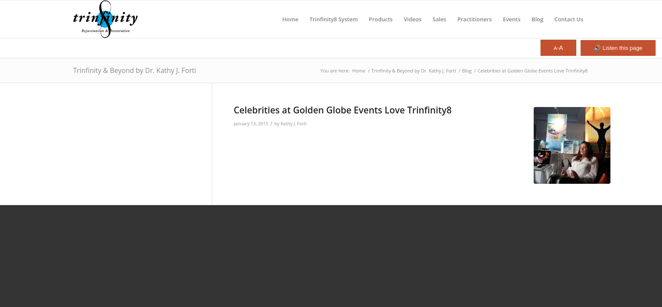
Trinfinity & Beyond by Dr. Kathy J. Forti (135, 70)
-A (558, 47)
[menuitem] (290, 19)
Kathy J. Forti (293, 124)
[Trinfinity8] (105, 19)
